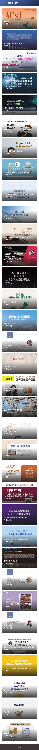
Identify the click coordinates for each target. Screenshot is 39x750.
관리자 (19, 747)
